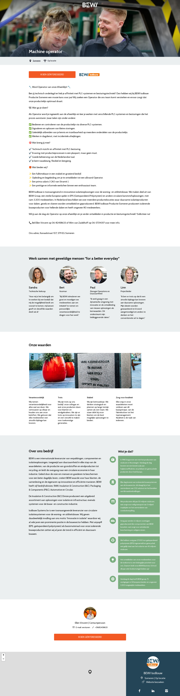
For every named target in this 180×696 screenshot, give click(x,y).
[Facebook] (139, 691)
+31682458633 (101, 627)
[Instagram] (166, 691)
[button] (90, 671)
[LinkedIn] (153, 691)
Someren (37, 61)
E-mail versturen (83, 627)
